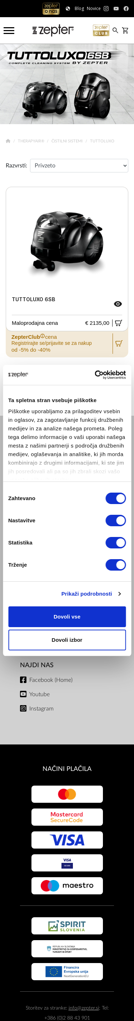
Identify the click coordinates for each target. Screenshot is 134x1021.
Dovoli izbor (67, 640)
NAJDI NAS (37, 665)
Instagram (41, 709)
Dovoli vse (67, 617)
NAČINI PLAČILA (67, 769)
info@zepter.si (84, 1008)
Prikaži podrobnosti (86, 594)
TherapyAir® (31, 141)
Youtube (39, 694)
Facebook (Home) (51, 680)
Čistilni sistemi (67, 141)
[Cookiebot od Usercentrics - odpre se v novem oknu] (95, 375)
